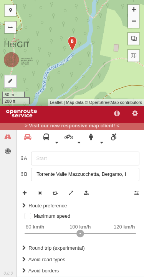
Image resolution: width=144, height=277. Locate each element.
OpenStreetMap (104, 102)
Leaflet (56, 102)
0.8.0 (8, 273)
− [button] (133, 22)
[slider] (80, 233)
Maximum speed (52, 216)
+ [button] (133, 10)
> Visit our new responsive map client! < (72, 125)
